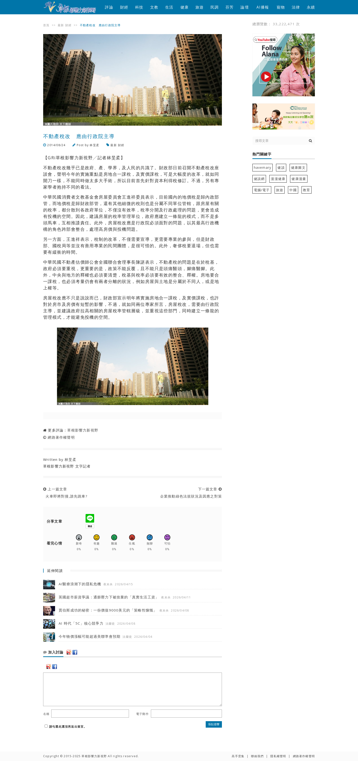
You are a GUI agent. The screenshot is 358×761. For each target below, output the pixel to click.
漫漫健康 (278, 178)
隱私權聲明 (278, 756)
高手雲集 (238, 756)
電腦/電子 (262, 190)
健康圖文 (298, 167)
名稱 (46, 714)
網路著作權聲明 (61, 437)
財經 (124, 7)
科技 (139, 7)
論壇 (244, 7)
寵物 (281, 7)
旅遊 (199, 7)
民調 (214, 7)
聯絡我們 (257, 756)
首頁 (46, 25)
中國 (293, 190)
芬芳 (229, 7)
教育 (306, 190)
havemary (262, 167)
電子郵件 (142, 714)
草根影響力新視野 (82, 430)
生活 (169, 7)
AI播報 (262, 7)
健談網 (259, 178)
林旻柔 (94, 145)
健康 (184, 7)
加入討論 (53, 652)
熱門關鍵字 (261, 154)
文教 (154, 7)
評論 (109, 7)
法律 (296, 7)
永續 (311, 7)
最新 (61, 25)
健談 (281, 167)
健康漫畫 (299, 178)
